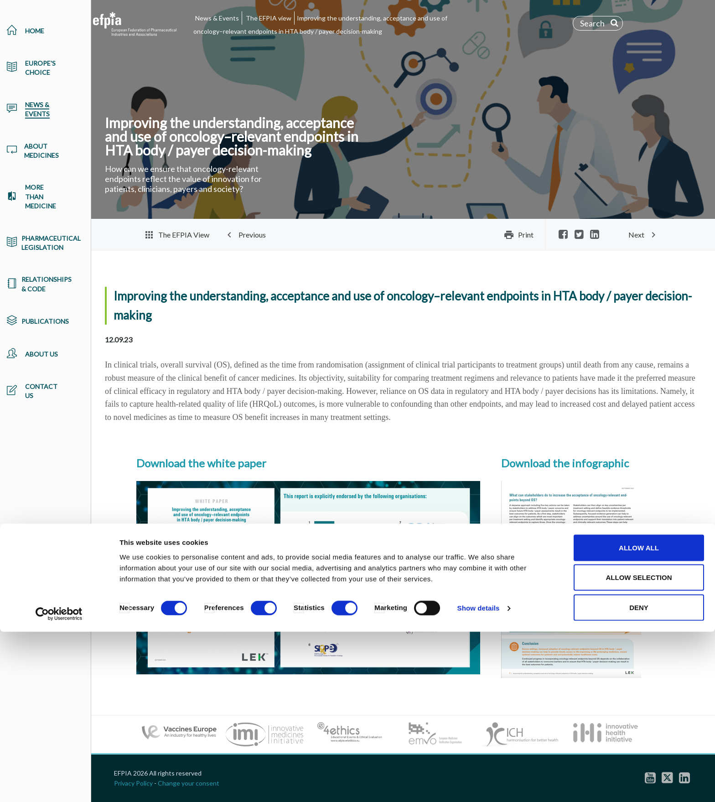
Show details (478, 778)
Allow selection (639, 748)
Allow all (639, 718)
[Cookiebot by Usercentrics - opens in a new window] (59, 784)
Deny (638, 777)
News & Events (217, 18)
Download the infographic (565, 463)
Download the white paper (201, 463)
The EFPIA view (268, 18)
